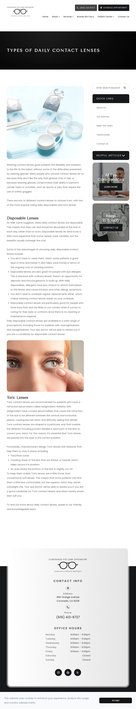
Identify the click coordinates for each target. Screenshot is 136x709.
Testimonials (103, 134)
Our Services (103, 116)
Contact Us (123, 16)
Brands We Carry (85, 16)
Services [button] (68, 16)
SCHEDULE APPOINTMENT (115, 7)
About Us (101, 107)
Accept (115, 700)
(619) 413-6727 (87, 7)
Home (45, 16)
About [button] (56, 16)
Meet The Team (105, 125)
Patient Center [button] (106, 16)
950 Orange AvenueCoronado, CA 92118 (68, 598)
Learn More (111, 186)
